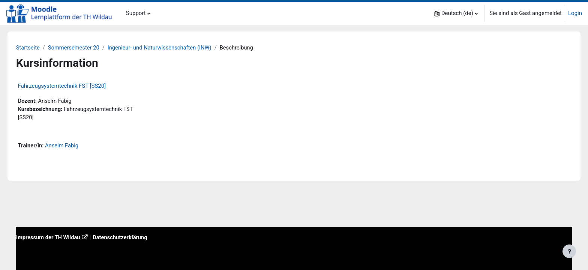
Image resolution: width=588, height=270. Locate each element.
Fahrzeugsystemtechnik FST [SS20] (72, 86)
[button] (456, 13)
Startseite (39, 47)
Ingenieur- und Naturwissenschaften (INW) (173, 47)
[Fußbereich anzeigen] (569, 251)
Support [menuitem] (136, 13)
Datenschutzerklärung (133, 237)
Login (575, 13)
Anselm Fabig (73, 146)
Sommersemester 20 (85, 47)
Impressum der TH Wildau (59, 237)
